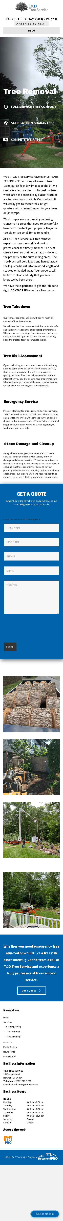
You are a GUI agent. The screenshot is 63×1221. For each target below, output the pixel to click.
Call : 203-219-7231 (44, 1213)
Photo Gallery (10, 1047)
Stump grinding (14, 1026)
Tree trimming (13, 1036)
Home (6, 1017)
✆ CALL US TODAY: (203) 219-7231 (31, 19)
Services (7, 1022)
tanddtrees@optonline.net (24, 1084)
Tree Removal (13, 1031)
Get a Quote (9, 1056)
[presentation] (29, 630)
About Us (7, 1042)
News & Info (9, 1051)
